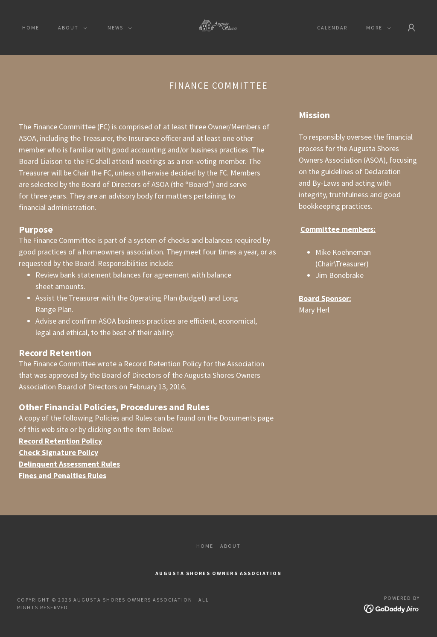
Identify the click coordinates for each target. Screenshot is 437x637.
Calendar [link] (332, 27)
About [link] (230, 546)
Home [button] (204, 546)
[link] (218, 26)
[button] (71, 28)
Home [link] (30, 27)
